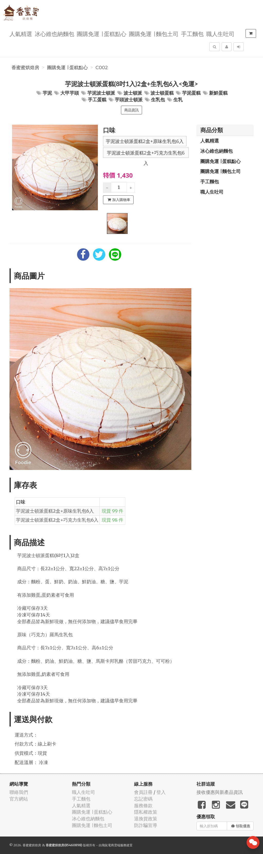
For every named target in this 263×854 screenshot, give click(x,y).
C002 (102, 67)
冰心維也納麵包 (54, 34)
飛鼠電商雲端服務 (114, 845)
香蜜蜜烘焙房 (25, 67)
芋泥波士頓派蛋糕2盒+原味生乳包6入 (145, 141)
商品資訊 (131, 110)
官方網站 (19, 799)
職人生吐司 (220, 34)
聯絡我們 (19, 792)
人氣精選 (21, 34)
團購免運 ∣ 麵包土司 (154, 34)
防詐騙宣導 (145, 825)
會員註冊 (143, 792)
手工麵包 (192, 34)
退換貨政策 (145, 819)
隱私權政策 (145, 812)
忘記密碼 (143, 799)
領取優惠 (240, 826)
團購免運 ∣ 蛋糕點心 (101, 34)
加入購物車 (119, 199)
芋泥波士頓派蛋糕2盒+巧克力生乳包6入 (146, 154)
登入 (161, 792)
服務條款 (143, 805)
